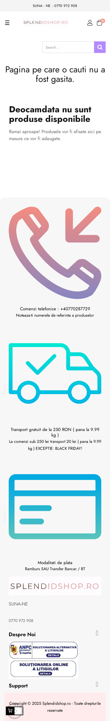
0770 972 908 (21, 620)
